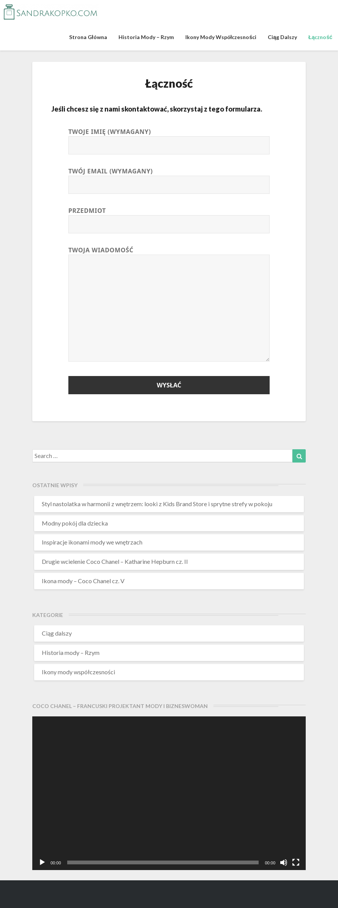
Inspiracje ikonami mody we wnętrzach (92, 542)
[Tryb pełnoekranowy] (296, 862)
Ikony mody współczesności (221, 37)
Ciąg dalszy (282, 37)
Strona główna (88, 37)
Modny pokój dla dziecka (75, 523)
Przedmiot (169, 217)
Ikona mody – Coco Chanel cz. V (83, 580)
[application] (169, 793)
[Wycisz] (283, 862)
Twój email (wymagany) (169, 178)
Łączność (320, 37)
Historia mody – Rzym (146, 37)
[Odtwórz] (42, 862)
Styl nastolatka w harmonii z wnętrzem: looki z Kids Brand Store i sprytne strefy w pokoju (157, 503)
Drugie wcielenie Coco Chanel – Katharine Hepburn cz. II (115, 561)
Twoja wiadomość (169, 305)
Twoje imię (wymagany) (169, 138)
